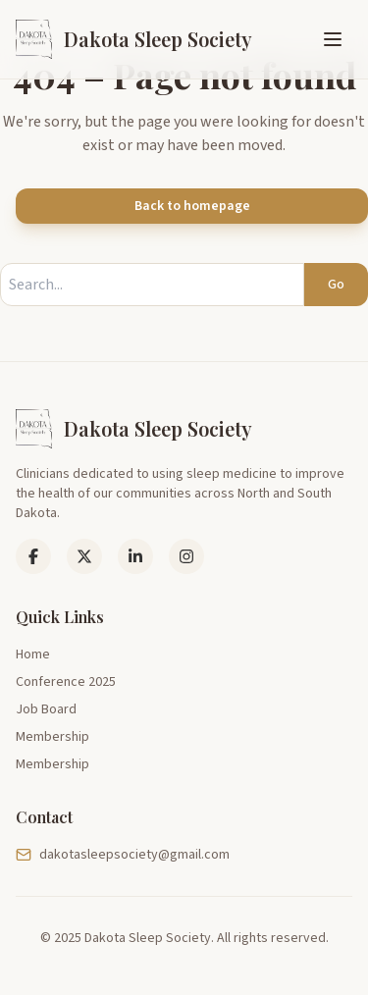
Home (33, 654)
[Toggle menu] (332, 39)
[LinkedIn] (84, 556)
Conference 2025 (66, 682)
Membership (52, 737)
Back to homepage (192, 206)
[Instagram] (186, 556)
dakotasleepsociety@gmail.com (123, 854)
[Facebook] (33, 556)
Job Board (46, 709)
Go (336, 284)
